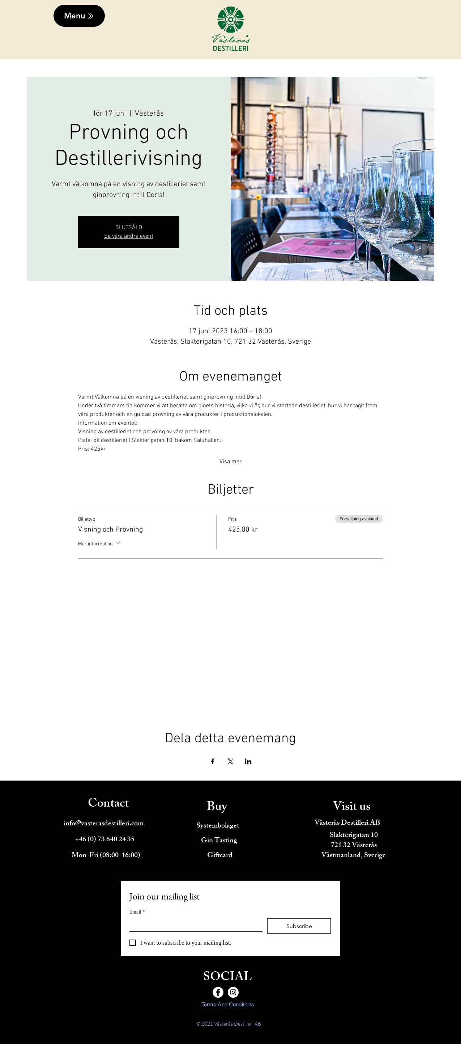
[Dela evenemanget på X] (230, 761)
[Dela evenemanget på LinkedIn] (248, 761)
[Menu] (79, 16)
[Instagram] (233, 992)
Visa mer (230, 461)
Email (137, 912)
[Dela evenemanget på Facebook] (212, 761)
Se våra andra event (128, 236)
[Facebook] (218, 992)
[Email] (194, 924)
